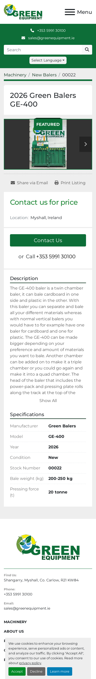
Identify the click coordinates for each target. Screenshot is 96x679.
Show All (48, 400)
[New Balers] (44, 74)
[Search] (43, 50)
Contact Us (48, 240)
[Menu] (70, 12)
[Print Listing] (70, 183)
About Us (14, 631)
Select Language (46, 60)
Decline (36, 671)
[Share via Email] (29, 183)
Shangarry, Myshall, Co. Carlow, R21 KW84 (41, 580)
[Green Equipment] (48, 547)
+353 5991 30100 (51, 30)
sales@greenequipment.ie (50, 38)
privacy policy (30, 663)
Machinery (15, 622)
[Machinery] (15, 74)
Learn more (59, 671)
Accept (17, 671)
